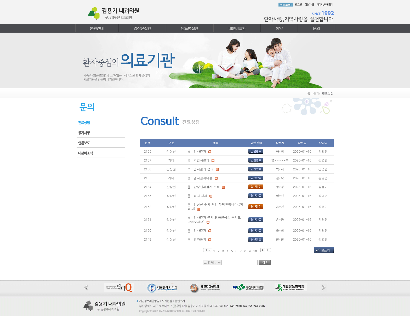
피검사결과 (201, 160)
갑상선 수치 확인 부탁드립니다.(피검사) (215, 206)
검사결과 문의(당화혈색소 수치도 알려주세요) (214, 219)
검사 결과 (200, 195)
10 (255, 250)
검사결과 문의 (204, 169)
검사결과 (200, 151)
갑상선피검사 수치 (207, 186)
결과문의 (200, 239)
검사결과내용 (203, 178)
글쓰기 (325, 250)
